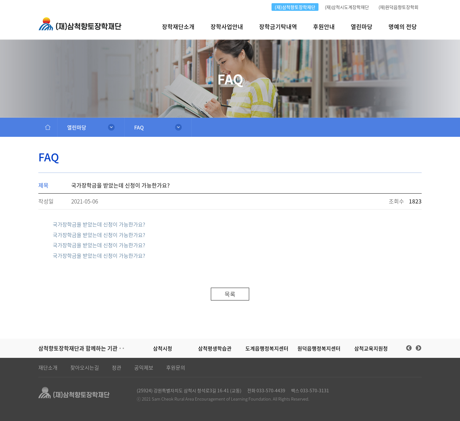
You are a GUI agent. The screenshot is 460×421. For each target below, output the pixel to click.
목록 (230, 294)
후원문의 (175, 367)
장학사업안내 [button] (227, 26)
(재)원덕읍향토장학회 (398, 7)
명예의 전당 (402, 26)
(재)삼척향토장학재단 (295, 7)
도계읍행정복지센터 (266, 348)
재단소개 (47, 367)
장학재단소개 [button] (178, 26)
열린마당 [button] (361, 26)
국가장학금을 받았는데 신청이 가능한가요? (99, 224)
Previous (409, 348)
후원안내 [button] (324, 26)
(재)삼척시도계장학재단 (347, 7)
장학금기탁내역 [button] (278, 26)
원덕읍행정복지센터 (319, 348)
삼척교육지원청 (371, 348)
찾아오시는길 (84, 367)
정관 (116, 367)
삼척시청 (162, 348)
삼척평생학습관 (215, 348)
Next (418, 348)
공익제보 (143, 367)
